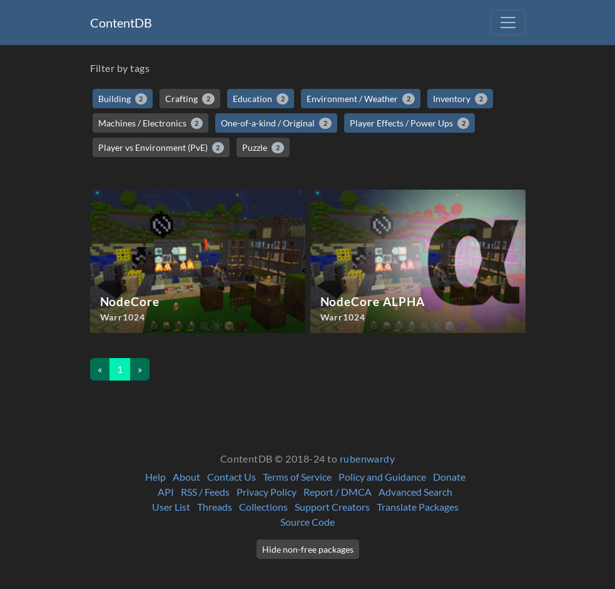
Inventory (460, 99)
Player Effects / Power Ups (410, 123)
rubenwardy (367, 458)
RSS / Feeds (205, 492)
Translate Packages (418, 507)
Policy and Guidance (382, 477)
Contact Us (231, 477)
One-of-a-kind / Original (276, 123)
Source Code (307, 522)
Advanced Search (415, 492)
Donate (449, 477)
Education (261, 99)
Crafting (190, 99)
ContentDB (121, 22)
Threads (214, 507)
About (186, 477)
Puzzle (263, 147)
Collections (263, 507)
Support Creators (332, 507)
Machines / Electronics (150, 123)
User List (171, 507)
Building (123, 99)
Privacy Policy (266, 492)
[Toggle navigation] (508, 22)
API (166, 492)
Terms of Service (297, 477)
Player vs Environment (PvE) (161, 147)
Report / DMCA (337, 492)
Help (155, 477)
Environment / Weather (361, 99)
